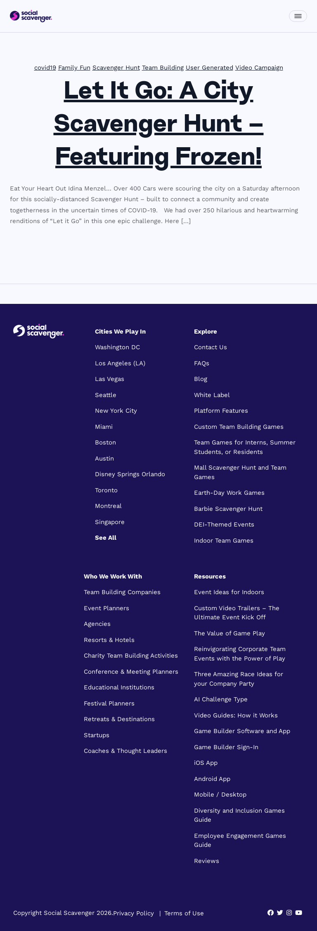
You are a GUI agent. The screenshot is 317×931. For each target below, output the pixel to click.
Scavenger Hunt (116, 67)
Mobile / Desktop (220, 794)
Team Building (163, 67)
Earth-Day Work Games (229, 492)
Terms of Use (184, 913)
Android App (212, 779)
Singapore (110, 522)
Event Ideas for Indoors (229, 592)
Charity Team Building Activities (131, 655)
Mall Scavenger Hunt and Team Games (240, 472)
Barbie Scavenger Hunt (228, 509)
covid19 (45, 67)
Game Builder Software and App (242, 731)
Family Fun (74, 67)
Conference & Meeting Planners (131, 671)
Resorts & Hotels (109, 640)
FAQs (201, 363)
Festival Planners (109, 703)
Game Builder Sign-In (226, 747)
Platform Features (221, 410)
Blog (200, 379)
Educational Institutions (119, 687)
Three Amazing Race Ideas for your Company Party (238, 678)
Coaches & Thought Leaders (125, 751)
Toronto (106, 490)
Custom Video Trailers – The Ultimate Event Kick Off (236, 612)
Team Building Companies (122, 592)
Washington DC (117, 347)
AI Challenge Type (221, 699)
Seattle (105, 395)
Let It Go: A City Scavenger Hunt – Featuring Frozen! (159, 125)
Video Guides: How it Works (236, 715)
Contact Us (210, 347)
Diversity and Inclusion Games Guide (239, 815)
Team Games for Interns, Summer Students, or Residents (245, 447)
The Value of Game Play (229, 633)
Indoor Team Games (223, 540)
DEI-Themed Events (224, 524)
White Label (212, 395)
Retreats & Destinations (119, 719)
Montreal (108, 506)
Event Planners (106, 608)
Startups (96, 735)
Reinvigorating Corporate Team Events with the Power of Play (240, 653)
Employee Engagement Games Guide (240, 840)
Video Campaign (259, 67)
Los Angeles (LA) (120, 363)
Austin (104, 458)
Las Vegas (109, 379)
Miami (104, 426)
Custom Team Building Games (239, 426)
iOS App (206, 762)
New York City (116, 410)
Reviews (206, 861)
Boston (105, 442)
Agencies (97, 624)
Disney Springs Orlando (130, 474)
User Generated (209, 67)
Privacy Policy (133, 913)
